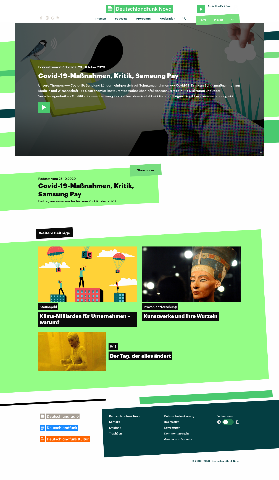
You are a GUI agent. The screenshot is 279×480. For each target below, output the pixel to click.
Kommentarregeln (176, 433)
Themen (100, 18)
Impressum (172, 421)
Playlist (218, 19)
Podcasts (121, 18)
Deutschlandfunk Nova (124, 416)
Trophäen (115, 433)
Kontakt (114, 421)
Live (203, 19)
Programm (143, 18)
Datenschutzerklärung (179, 416)
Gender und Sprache (178, 439)
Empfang (115, 427)
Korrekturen (172, 427)
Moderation (167, 18)
